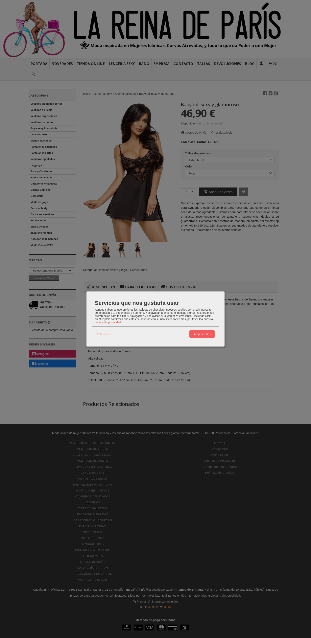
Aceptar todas (202, 334)
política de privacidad (108, 322)
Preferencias (104, 334)
